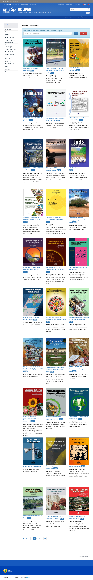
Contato (66, 17)
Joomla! (28, 577)
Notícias (7, 72)
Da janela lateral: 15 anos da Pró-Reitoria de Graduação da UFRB (55, 70)
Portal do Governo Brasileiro (9, 1)
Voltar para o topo (84, 557)
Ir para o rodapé (32, 4)
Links (6, 66)
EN (85, 4)
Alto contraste (69, 4)
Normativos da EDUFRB (9, 58)
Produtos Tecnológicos (9, 46)
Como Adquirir (9, 54)
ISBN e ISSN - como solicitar (9, 62)
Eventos (7, 69)
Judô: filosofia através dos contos (79, 168)
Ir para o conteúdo (7, 4)
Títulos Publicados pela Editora (10, 41)
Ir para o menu (16, 4)
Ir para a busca (24, 4)
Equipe (7, 32)
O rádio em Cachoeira (30, 466)
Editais (7, 35)
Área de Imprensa (85, 17)
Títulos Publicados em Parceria (10, 50)
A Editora (8, 29)
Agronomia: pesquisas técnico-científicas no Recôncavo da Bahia (55, 369)
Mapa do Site (78, 4)
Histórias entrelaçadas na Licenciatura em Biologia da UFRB (77, 369)
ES (89, 4)
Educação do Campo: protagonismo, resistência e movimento (31, 419)
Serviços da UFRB (74, 17)
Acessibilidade (61, 4)
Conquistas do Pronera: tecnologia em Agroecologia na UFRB (78, 220)
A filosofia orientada (75, 466)
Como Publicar (9, 37)
